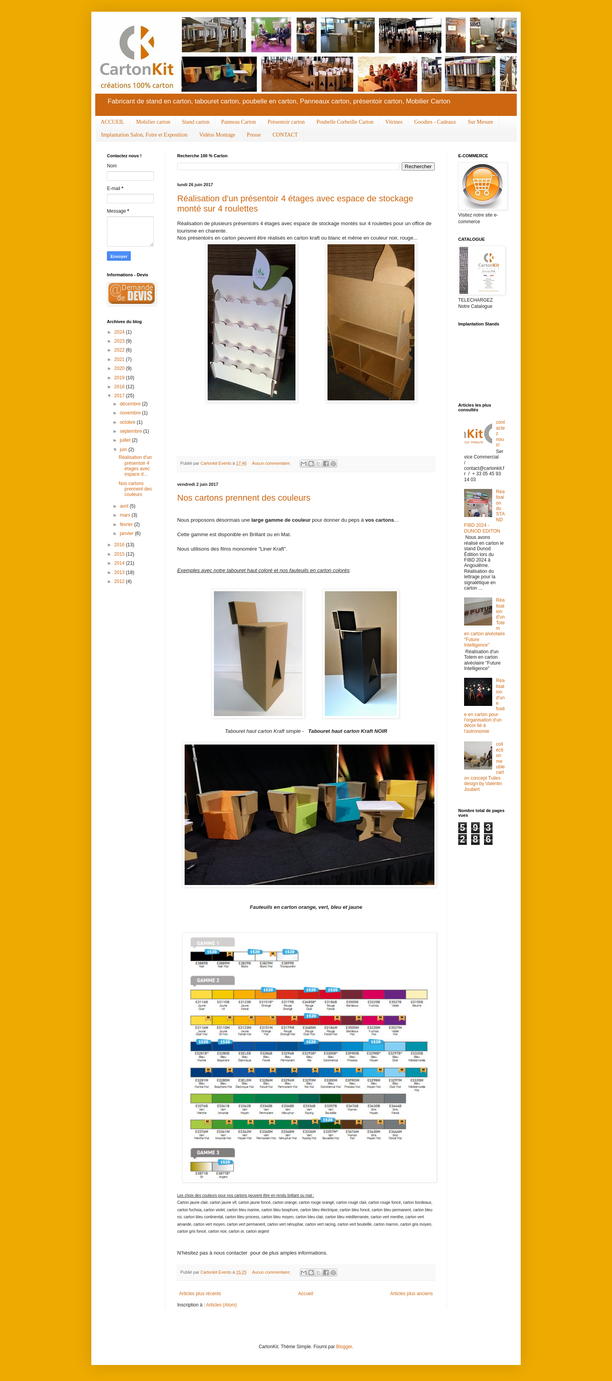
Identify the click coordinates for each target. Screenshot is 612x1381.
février (127, 524)
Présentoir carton (286, 122)
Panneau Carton (238, 122)
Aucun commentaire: (272, 463)
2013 (120, 572)
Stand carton (195, 122)
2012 (120, 581)
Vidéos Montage (217, 135)
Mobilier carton (153, 122)
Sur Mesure (480, 122)
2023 (120, 341)
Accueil (305, 1293)
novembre (131, 413)
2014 (120, 563)
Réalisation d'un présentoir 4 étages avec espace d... (135, 466)
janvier (127, 533)
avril (125, 506)
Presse (254, 135)
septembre (131, 431)
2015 (120, 554)
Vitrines (393, 122)
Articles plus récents (200, 1293)
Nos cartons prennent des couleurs (243, 498)
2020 (120, 368)
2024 (120, 332)
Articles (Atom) (221, 1305)
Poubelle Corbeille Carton (345, 122)
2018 (120, 386)
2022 (120, 350)
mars (126, 515)
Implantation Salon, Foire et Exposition (144, 135)
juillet (126, 440)
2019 (120, 377)
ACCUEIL (113, 122)
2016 (120, 544)
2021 (120, 359)
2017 (120, 395)
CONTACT (285, 135)
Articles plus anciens (411, 1293)
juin (124, 449)
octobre (128, 422)
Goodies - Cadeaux (435, 122)
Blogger (344, 1346)
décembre (131, 404)
